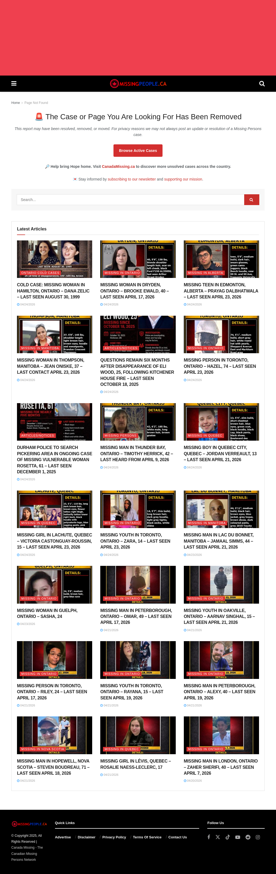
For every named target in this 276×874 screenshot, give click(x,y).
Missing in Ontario (122, 272)
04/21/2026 (109, 630)
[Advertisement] (138, 38)
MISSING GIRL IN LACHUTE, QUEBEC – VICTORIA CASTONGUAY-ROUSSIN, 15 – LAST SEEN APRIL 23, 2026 (54, 541)
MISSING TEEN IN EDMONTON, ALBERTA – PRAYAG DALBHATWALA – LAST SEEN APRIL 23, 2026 (221, 291)
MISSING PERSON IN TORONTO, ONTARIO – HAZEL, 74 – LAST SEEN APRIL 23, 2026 (220, 366)
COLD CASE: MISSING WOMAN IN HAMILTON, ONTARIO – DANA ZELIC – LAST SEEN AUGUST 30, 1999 (53, 291)
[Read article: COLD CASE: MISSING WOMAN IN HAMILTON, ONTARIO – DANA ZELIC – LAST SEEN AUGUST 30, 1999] (54, 259)
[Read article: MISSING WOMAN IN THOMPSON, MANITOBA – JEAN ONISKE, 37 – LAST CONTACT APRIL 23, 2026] (54, 334)
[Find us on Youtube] (237, 837)
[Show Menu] (13, 84)
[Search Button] (262, 84)
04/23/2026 (193, 554)
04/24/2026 (26, 304)
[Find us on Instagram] (258, 837)
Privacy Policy (114, 837)
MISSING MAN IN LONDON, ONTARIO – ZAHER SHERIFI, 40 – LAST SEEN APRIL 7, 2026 (221, 767)
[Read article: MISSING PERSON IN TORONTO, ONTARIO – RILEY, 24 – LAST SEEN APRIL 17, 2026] (54, 660)
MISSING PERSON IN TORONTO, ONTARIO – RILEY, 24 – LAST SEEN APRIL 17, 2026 (52, 691)
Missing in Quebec (205, 435)
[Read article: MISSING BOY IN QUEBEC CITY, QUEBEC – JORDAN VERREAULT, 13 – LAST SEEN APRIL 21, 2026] (221, 422)
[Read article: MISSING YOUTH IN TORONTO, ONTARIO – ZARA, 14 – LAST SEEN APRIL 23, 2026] (137, 509)
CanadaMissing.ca (118, 166)
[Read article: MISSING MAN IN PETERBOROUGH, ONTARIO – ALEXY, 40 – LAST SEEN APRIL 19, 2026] (221, 660)
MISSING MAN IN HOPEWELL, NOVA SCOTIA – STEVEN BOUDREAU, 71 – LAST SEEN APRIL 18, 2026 (53, 767)
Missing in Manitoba (40, 348)
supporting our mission (183, 179)
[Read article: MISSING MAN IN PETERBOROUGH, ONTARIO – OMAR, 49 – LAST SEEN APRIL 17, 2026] (137, 585)
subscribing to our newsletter (132, 179)
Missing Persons (120, 435)
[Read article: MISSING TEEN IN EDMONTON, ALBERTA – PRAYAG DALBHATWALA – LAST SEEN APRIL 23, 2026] (221, 259)
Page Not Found (36, 103)
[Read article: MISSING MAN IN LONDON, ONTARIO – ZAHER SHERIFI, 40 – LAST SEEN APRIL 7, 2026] (221, 735)
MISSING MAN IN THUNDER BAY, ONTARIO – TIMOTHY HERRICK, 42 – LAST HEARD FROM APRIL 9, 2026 (136, 453)
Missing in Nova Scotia (42, 749)
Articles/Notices (121, 348)
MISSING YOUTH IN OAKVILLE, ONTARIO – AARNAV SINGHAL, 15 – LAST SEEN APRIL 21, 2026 (219, 616)
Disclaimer (86, 837)
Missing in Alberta (205, 272)
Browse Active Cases (138, 150)
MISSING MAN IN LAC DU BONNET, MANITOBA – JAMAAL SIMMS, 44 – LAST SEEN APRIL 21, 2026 (219, 541)
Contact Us (177, 837)
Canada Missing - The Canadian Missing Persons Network (27, 854)
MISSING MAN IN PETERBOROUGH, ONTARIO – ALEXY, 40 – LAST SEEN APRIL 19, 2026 (220, 691)
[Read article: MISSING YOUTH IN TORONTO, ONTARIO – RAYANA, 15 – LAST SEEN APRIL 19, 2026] (137, 660)
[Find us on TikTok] (228, 837)
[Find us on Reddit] (248, 837)
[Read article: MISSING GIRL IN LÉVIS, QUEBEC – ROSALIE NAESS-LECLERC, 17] (137, 735)
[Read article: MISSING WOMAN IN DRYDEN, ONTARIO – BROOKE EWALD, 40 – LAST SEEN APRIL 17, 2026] (137, 259)
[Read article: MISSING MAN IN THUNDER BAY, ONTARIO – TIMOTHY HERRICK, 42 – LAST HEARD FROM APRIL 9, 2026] (137, 422)
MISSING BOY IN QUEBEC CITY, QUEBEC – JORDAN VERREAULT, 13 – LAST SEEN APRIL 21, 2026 (220, 453)
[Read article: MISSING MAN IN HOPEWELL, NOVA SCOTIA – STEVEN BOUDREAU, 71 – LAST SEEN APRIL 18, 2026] (54, 735)
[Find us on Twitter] (217, 837)
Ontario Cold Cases (40, 272)
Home (15, 103)
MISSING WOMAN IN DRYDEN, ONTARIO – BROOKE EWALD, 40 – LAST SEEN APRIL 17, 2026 (134, 291)
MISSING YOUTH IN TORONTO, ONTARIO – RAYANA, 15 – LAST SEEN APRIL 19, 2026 (131, 691)
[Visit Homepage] (137, 83)
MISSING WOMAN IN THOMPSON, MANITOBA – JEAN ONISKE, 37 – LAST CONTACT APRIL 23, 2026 (50, 366)
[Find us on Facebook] (208, 837)
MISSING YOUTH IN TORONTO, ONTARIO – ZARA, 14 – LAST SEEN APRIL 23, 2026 (135, 541)
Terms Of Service (147, 837)
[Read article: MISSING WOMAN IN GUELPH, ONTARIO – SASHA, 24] (54, 585)
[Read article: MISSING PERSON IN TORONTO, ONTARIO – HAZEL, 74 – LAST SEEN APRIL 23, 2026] (221, 334)
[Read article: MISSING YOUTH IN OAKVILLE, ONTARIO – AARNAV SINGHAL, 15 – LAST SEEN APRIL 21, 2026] (221, 585)
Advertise (63, 837)
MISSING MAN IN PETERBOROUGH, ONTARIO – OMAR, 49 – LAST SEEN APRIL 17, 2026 (136, 616)
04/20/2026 (193, 780)
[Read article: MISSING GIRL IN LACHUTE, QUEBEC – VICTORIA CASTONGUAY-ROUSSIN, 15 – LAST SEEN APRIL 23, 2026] (54, 509)
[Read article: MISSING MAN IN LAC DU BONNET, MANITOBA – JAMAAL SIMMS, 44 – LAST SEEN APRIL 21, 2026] (221, 509)
